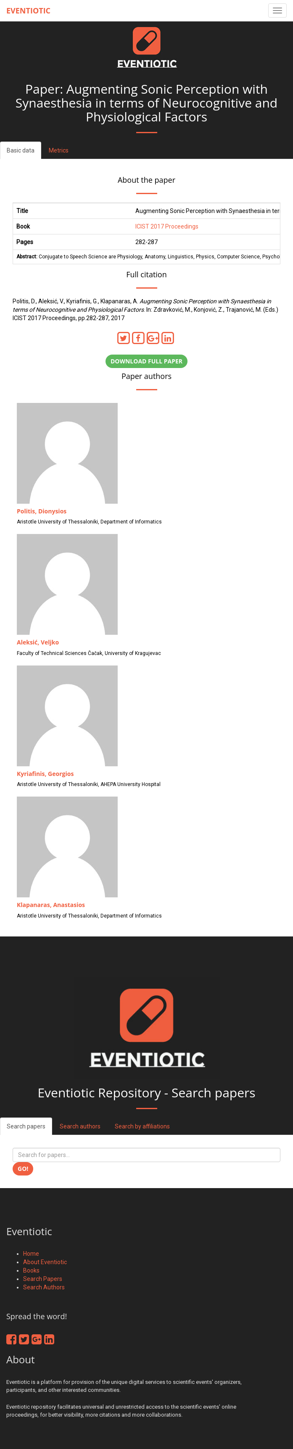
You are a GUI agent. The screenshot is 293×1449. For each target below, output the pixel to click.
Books (31, 1270)
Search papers (26, 1126)
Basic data (20, 150)
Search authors (80, 1126)
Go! (23, 1169)
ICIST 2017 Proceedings (166, 226)
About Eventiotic (45, 1262)
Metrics (59, 150)
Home (31, 1253)
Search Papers (42, 1278)
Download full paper (146, 361)
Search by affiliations (142, 1126)
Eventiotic (28, 10)
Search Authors (44, 1287)
